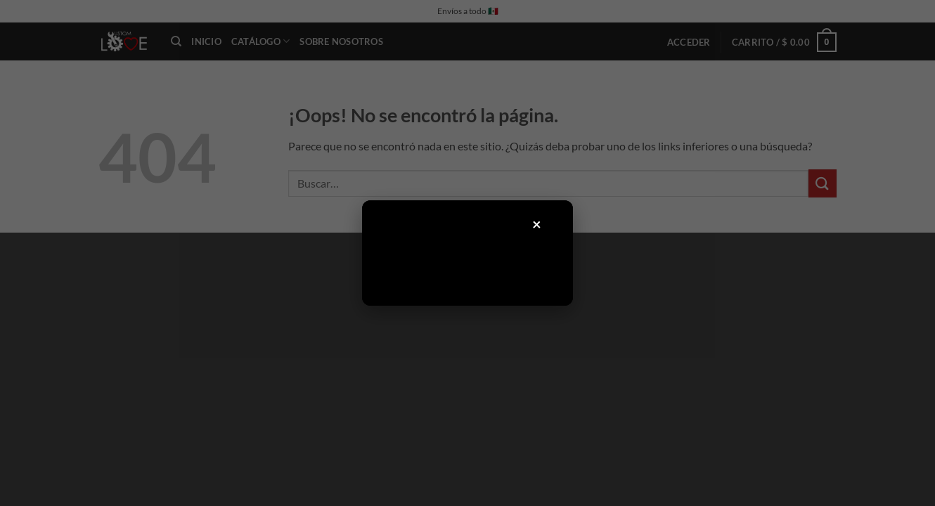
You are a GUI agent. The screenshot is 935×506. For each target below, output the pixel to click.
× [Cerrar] (537, 223)
